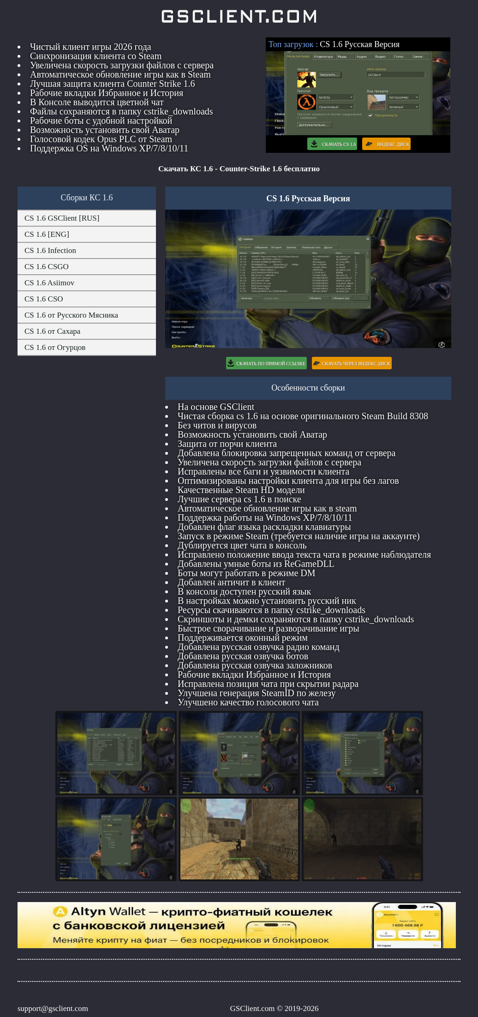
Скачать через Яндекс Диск (351, 363)
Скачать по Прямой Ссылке (266, 363)
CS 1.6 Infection (50, 250)
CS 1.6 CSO (43, 299)
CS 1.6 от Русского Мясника (71, 315)
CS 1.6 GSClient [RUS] (61, 218)
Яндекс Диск (386, 143)
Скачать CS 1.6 (332, 143)
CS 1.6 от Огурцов (54, 347)
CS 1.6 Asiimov (49, 282)
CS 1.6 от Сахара (52, 331)
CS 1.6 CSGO (46, 266)
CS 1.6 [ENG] (46, 234)
